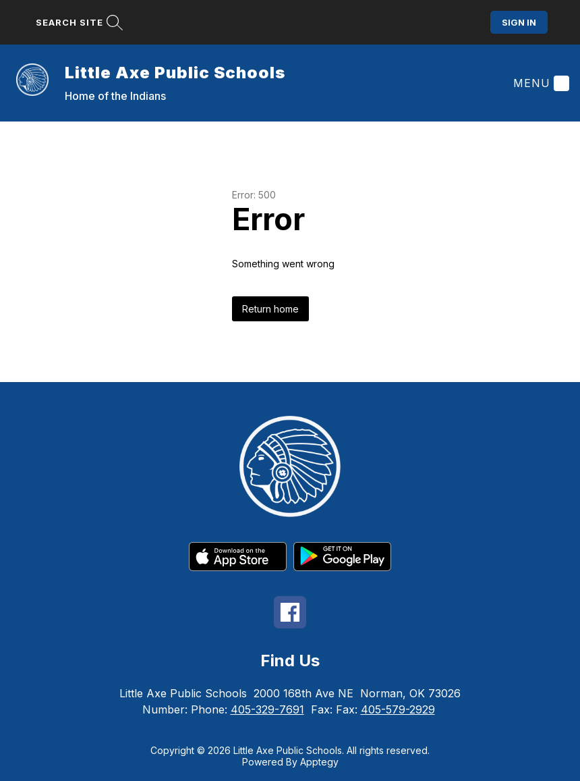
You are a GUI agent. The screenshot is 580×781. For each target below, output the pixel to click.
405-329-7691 (267, 709)
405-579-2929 (398, 709)
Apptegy (319, 761)
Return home (270, 309)
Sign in (519, 22)
